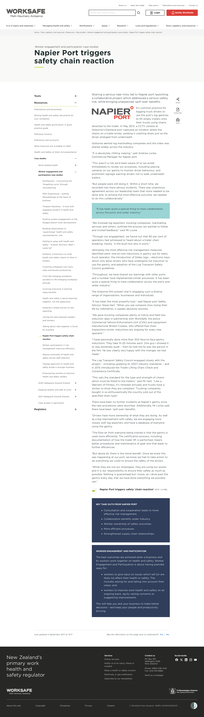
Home (36, 32)
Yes (161, 634)
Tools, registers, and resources (52, 32)
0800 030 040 (159, 668)
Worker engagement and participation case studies (107, 32)
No (167, 634)
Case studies (81, 32)
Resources (70, 32)
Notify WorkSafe (182, 13)
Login (155, 12)
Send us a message (154, 675)
